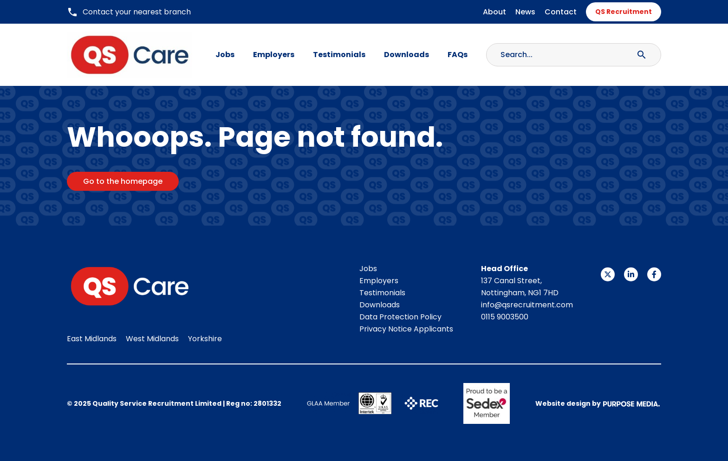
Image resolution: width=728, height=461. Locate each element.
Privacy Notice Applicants (406, 329)
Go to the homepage (122, 181)
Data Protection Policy (400, 317)
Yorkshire (205, 338)
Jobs (224, 54)
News (525, 11)
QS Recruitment (623, 11)
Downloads (406, 54)
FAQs (458, 54)
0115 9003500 (504, 317)
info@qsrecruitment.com (527, 304)
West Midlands (152, 338)
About (494, 11)
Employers (273, 54)
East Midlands (92, 338)
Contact (561, 11)
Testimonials (339, 54)
